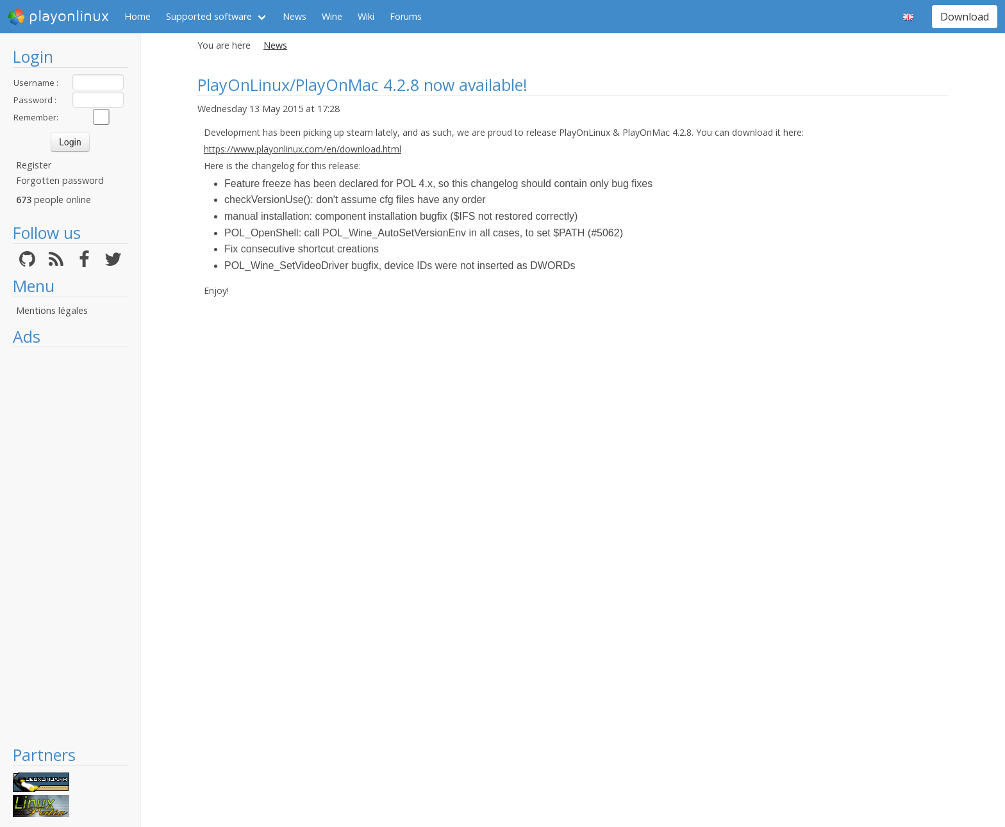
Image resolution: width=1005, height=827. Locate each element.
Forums (406, 16)
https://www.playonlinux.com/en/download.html (302, 149)
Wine (332, 16)
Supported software (209, 16)
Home (137, 16)
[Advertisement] (70, 546)
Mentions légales (52, 310)
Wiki (366, 16)
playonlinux (58, 17)
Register (33, 165)
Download (964, 17)
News (294, 16)
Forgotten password (60, 180)
